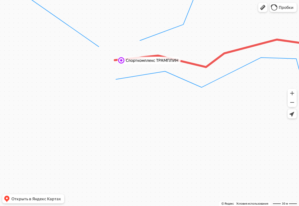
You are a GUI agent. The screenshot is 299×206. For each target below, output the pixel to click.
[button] (262, 7)
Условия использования (252, 203)
